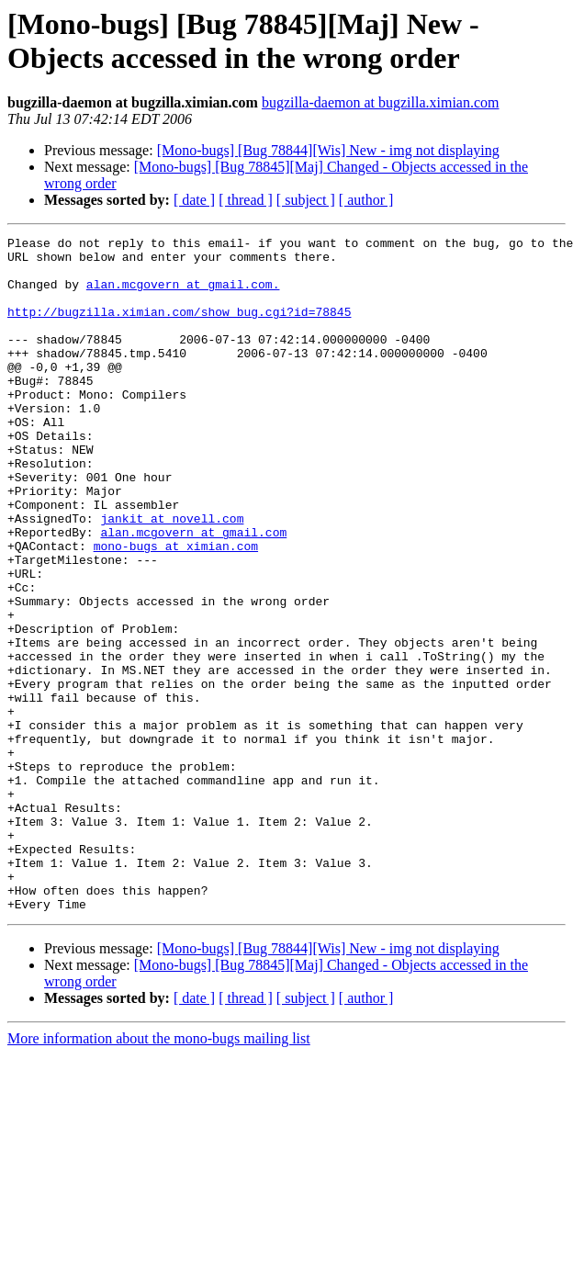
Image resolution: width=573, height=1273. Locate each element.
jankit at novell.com (171, 576)
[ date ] (194, 200)
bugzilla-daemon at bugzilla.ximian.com (381, 102)
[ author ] (366, 200)
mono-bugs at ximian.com (176, 609)
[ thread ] (246, 200)
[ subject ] (305, 200)
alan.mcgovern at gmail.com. (183, 295)
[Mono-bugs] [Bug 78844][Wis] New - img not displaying (328, 150)
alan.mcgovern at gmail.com (193, 592)
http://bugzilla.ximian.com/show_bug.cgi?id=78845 (179, 328)
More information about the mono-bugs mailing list (158, 1173)
